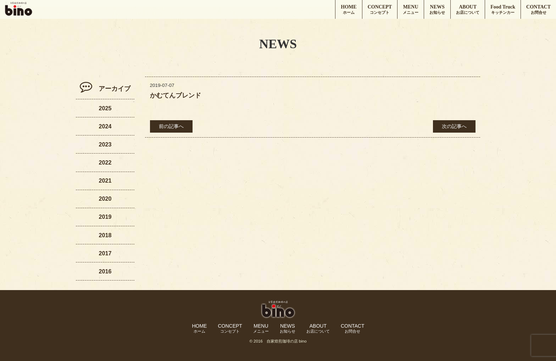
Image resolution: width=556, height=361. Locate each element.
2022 (105, 162)
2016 (105, 271)
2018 (105, 235)
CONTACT (538, 9)
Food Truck (502, 9)
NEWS (437, 9)
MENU (410, 9)
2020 (105, 198)
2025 (105, 108)
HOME (348, 9)
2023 (105, 144)
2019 (105, 216)
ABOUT (467, 9)
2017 (105, 253)
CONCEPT (380, 9)
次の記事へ (454, 126)
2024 (105, 126)
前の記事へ (171, 126)
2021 (105, 180)
